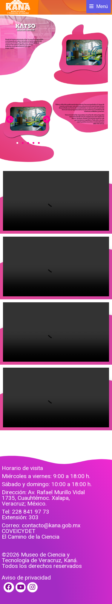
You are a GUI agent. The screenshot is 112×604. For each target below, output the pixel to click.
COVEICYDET (19, 531)
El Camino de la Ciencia (30, 536)
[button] (17, 143)
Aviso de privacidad (26, 577)
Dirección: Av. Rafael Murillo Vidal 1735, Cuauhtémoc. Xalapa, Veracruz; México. (43, 498)
